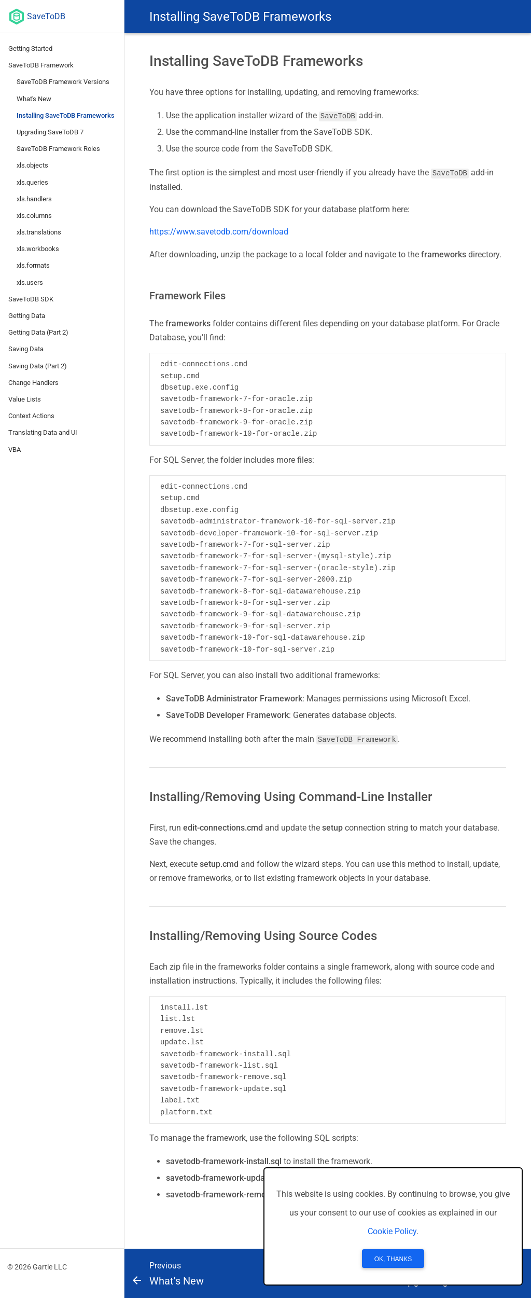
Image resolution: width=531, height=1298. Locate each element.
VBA (14, 449)
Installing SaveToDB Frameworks (66, 115)
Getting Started (30, 48)
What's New (34, 99)
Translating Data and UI (42, 432)
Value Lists (24, 399)
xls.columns (34, 215)
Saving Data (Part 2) (37, 366)
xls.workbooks (38, 249)
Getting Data (26, 316)
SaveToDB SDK (30, 299)
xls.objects (32, 165)
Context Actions (31, 416)
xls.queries (32, 182)
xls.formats (33, 265)
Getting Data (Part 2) (38, 332)
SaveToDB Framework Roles (58, 149)
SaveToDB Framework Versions (63, 82)
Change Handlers (33, 382)
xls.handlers (34, 199)
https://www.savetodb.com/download (218, 232)
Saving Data (26, 349)
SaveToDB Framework (41, 65)
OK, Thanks (393, 1259)
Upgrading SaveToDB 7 (50, 132)
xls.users (30, 282)
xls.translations (39, 232)
